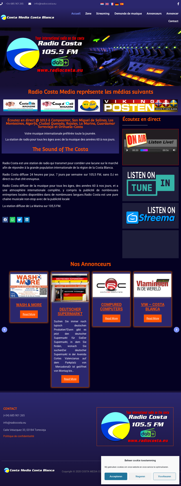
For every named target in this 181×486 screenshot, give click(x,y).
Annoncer (173, 13)
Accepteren (116, 476)
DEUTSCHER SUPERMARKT (70, 311)
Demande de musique (128, 13)
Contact (174, 21)
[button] (5, 219)
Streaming (103, 13)
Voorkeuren (164, 476)
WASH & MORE (29, 305)
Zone (88, 13)
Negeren (140, 476)
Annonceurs (154, 13)
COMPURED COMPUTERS (111, 306)
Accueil (76, 13)
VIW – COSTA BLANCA (152, 306)
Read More (29, 314)
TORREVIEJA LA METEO (150, 244)
